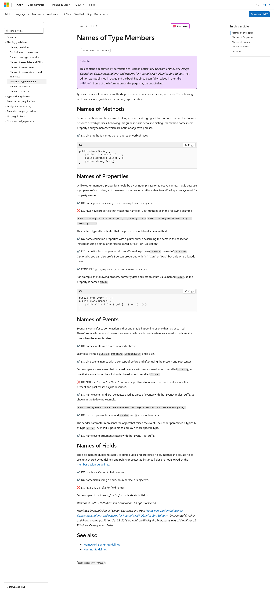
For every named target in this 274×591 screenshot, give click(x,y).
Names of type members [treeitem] (23, 81)
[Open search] (257, 5)
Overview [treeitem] (12, 37)
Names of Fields (240, 46)
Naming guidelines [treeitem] (20, 47)
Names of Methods (242, 32)
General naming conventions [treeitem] (25, 57)
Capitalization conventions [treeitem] (24, 52)
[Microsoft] (6, 4)
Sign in (266, 4)
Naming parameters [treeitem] (20, 86)
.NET (91, 26)
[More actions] (194, 26)
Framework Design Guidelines (102, 544)
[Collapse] (42, 23)
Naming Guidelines (95, 549)
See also (236, 51)
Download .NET (259, 14)
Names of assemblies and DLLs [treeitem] (26, 62)
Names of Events (241, 42)
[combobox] (24, 31)
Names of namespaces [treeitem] (22, 67)
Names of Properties (243, 37)
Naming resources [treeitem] (19, 91)
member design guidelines (93, 464)
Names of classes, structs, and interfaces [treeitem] (26, 74)
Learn (81, 26)
